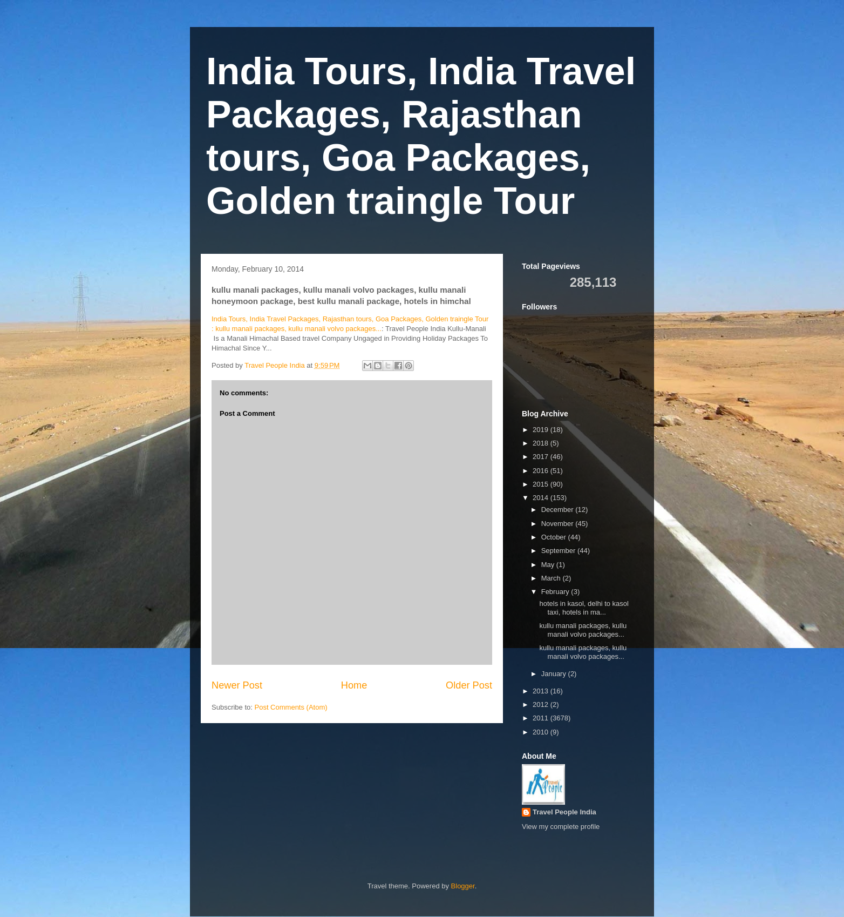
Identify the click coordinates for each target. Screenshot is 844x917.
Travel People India (564, 812)
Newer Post (237, 685)
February (556, 592)
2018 (541, 443)
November (558, 524)
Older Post (469, 685)
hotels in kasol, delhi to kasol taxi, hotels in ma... (583, 607)
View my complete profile (561, 826)
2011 (541, 718)
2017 (541, 457)
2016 (541, 471)
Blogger (463, 886)
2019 (541, 430)
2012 (541, 704)
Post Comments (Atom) (291, 707)
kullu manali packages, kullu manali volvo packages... (583, 630)
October (554, 537)
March (552, 578)
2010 (541, 732)
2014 (541, 498)
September (559, 551)
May (548, 565)
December (558, 509)
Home (354, 685)
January (554, 674)
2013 (541, 691)
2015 (541, 484)
